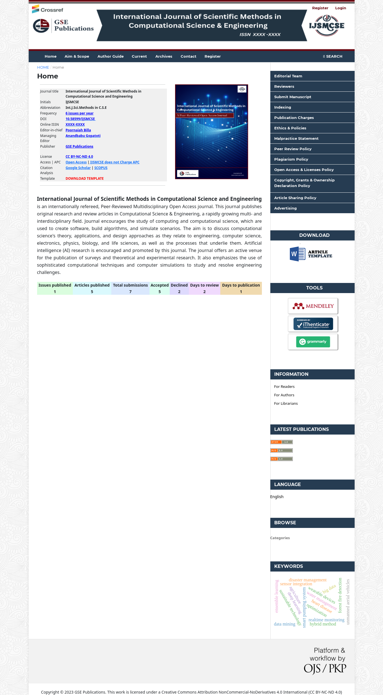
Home (50, 56)
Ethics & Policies (290, 128)
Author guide (111, 56)
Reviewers (284, 86)
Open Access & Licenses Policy (304, 169)
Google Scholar (77, 167)
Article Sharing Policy (295, 197)
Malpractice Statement (296, 138)
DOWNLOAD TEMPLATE (84, 178)
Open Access (76, 162)
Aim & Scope (77, 56)
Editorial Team (288, 76)
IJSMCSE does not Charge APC (114, 162)
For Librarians (286, 403)
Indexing (282, 107)
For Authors (284, 394)
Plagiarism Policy (291, 159)
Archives (163, 56)
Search (332, 56)
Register (213, 56)
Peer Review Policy (293, 149)
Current (139, 56)
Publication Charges (294, 117)
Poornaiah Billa (78, 130)
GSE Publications (79, 146)
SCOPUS (101, 167)
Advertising (285, 208)
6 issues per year (79, 113)
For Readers (284, 386)
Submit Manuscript (292, 97)
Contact (188, 56)
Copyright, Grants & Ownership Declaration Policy (304, 183)
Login (340, 8)
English (277, 496)
